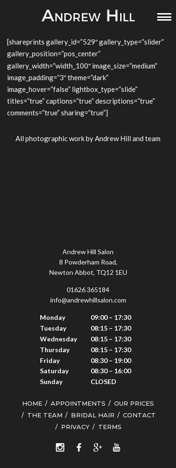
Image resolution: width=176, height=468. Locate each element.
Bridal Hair (93, 415)
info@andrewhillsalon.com (88, 300)
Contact (139, 415)
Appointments (78, 403)
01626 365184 (88, 290)
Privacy (75, 426)
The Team (44, 415)
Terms (110, 426)
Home (32, 403)
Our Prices (134, 403)
